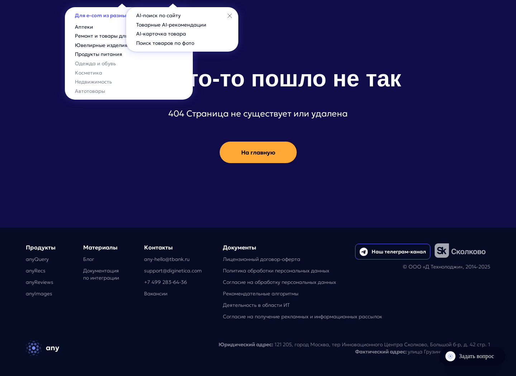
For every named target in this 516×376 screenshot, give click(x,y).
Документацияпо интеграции (101, 274)
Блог (88, 259)
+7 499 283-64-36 (165, 282)
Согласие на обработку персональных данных (279, 282)
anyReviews (39, 282)
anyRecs (36, 270)
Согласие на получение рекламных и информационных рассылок (302, 316)
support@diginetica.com (173, 270)
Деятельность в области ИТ (256, 305)
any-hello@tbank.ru (167, 259)
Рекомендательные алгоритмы (260, 293)
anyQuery (37, 259)
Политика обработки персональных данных (276, 270)
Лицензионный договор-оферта (261, 259)
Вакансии (155, 293)
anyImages (39, 293)
